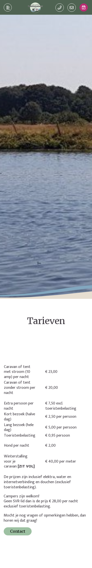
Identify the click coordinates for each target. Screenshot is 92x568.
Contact (17, 531)
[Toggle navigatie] (7, 8)
